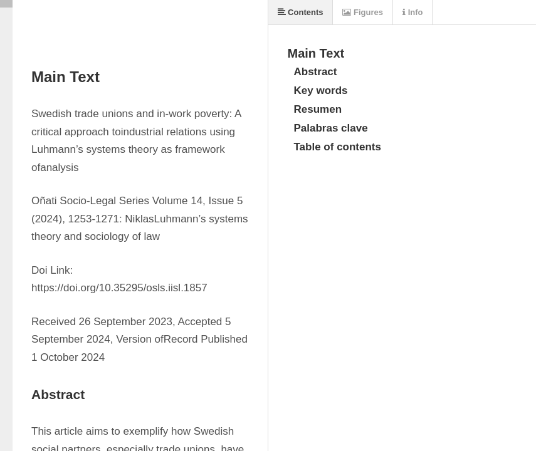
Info (412, 12)
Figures (362, 12)
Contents (300, 12)
